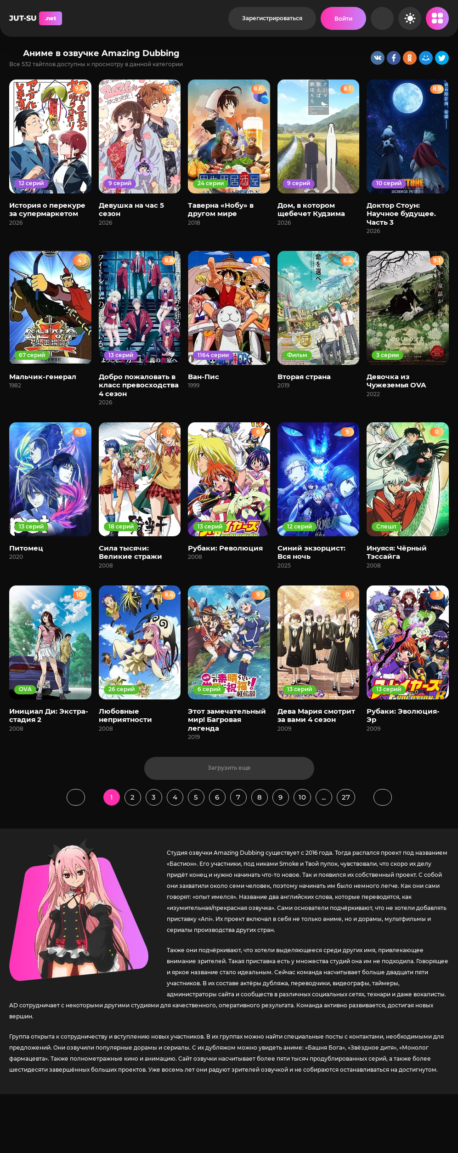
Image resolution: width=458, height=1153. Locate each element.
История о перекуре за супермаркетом (47, 209)
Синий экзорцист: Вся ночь (311, 552)
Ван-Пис (203, 376)
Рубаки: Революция (225, 548)
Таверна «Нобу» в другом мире (221, 209)
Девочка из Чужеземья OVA (396, 380)
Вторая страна (304, 376)
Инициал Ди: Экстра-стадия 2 (48, 715)
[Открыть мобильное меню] (437, 18)
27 (346, 797)
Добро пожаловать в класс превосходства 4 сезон (139, 385)
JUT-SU (35, 18)
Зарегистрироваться (272, 18)
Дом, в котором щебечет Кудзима (311, 209)
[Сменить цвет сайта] (409, 18)
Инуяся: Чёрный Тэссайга (397, 552)
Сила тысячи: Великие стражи (130, 552)
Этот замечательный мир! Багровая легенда (227, 720)
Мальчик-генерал (42, 376)
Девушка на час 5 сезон (131, 209)
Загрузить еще (229, 767)
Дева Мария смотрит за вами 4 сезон (316, 715)
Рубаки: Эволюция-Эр (403, 715)
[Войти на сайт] (343, 18)
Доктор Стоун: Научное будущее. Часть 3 (401, 214)
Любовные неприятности (125, 715)
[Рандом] (382, 18)
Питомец (26, 548)
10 (302, 797)
